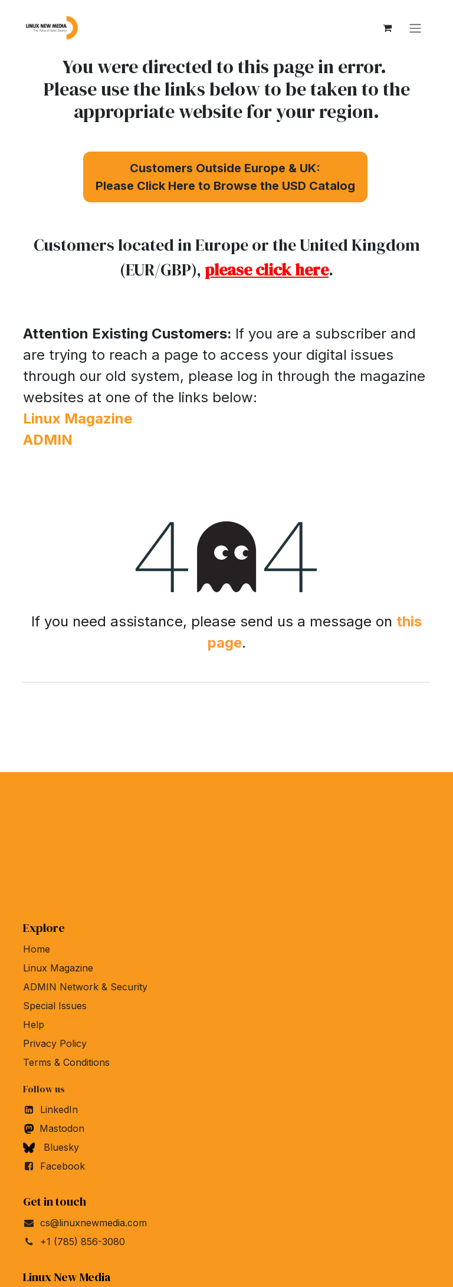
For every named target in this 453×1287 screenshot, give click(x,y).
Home (36, 949)
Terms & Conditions (66, 1062)
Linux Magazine (58, 968)
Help (33, 1024)
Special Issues (55, 1006)
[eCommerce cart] (387, 28)
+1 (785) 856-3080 (82, 1241)
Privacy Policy (55, 1043)
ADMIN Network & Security (85, 987)
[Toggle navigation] (415, 27)
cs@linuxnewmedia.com (93, 1223)
